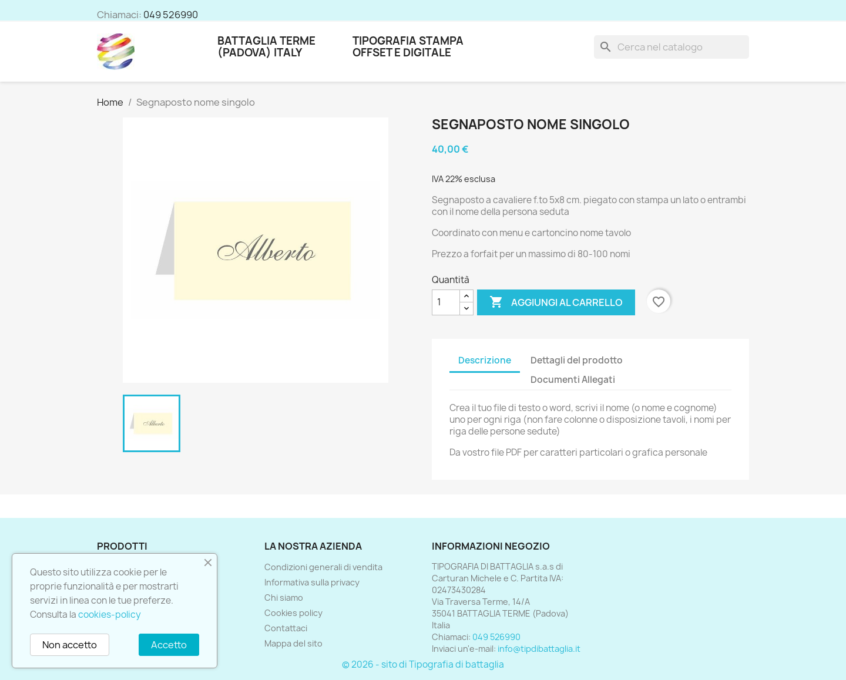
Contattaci (285, 628)
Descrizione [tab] (484, 360)
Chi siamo (283, 597)
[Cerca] (671, 47)
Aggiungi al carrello (556, 302)
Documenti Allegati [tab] (573, 379)
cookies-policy (109, 614)
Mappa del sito (293, 643)
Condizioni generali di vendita (323, 567)
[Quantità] (446, 302)
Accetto (169, 644)
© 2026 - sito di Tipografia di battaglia (423, 664)
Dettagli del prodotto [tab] (577, 360)
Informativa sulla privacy (312, 582)
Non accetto (69, 644)
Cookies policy (293, 612)
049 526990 (170, 14)
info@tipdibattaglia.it (539, 648)
